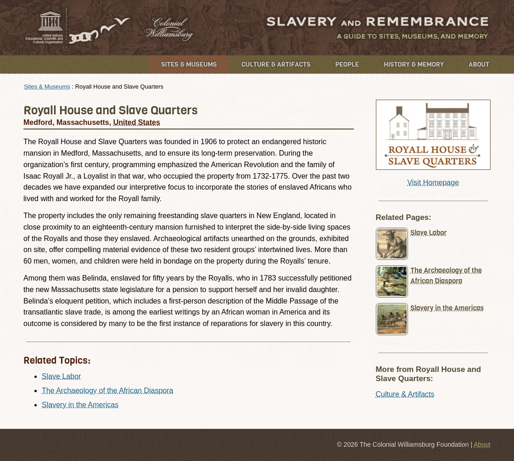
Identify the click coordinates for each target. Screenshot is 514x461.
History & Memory (414, 64)
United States (136, 122)
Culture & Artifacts (275, 64)
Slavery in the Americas (80, 405)
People (347, 64)
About (479, 64)
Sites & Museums (189, 64)
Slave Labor (61, 376)
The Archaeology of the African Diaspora (107, 390)
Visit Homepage (433, 182)
